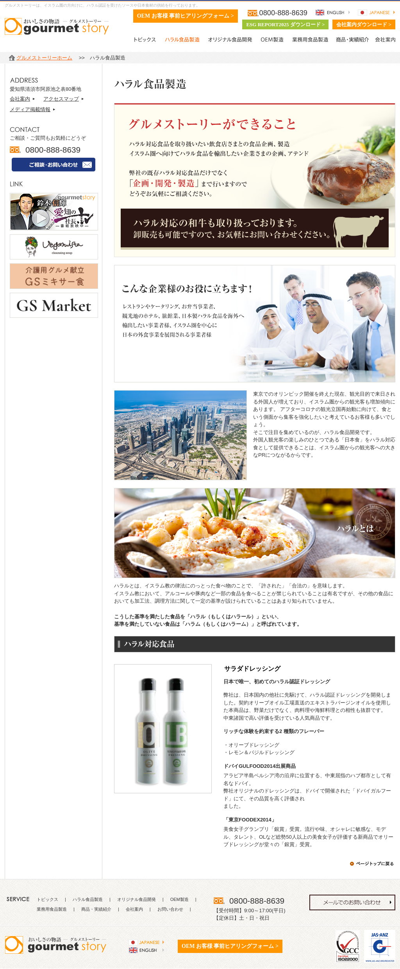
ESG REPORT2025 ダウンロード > (285, 24)
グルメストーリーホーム (44, 58)
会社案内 (20, 99)
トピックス (47, 899)
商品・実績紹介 (96, 909)
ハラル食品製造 (88, 899)
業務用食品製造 (52, 909)
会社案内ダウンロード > (363, 24)
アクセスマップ (61, 99)
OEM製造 (179, 899)
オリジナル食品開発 (136, 899)
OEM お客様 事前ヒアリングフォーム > (185, 16)
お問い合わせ (170, 909)
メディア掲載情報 (30, 109)
